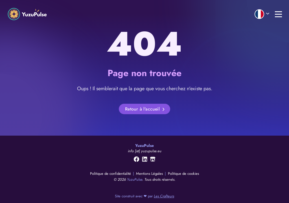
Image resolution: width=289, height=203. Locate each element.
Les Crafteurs (164, 196)
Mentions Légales (150, 173)
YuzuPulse (134, 179)
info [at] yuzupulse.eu (144, 151)
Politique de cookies (183, 173)
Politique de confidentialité (111, 173)
